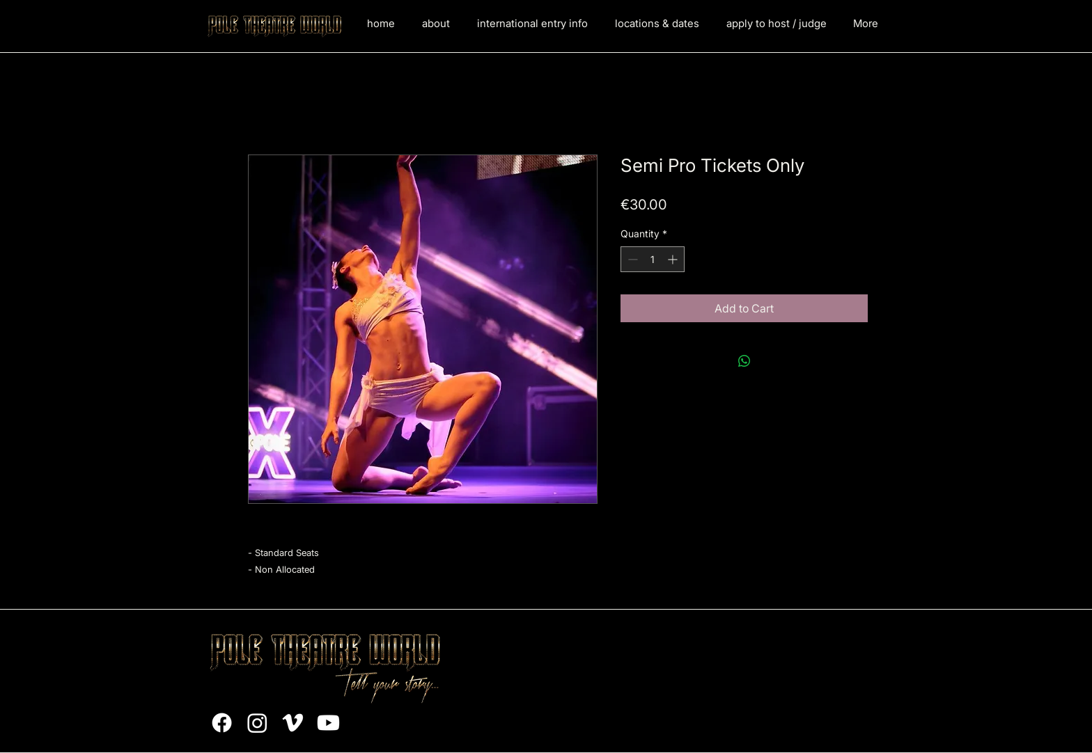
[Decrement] (631, 259)
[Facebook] (222, 723)
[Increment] (673, 259)
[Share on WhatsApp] (744, 361)
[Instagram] (257, 723)
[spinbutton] (652, 259)
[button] (532, 23)
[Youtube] (328, 723)
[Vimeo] (293, 723)
